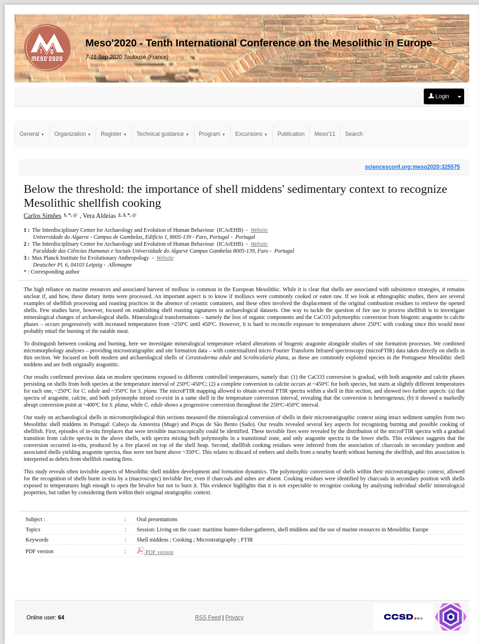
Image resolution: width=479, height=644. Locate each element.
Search (353, 134)
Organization (72, 134)
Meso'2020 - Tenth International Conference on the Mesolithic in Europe (258, 43)
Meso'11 (324, 134)
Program (212, 134)
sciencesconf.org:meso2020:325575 (412, 167)
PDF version (155, 552)
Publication (291, 134)
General (32, 134)
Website (259, 230)
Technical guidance (162, 134)
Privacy (234, 617)
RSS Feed (207, 617)
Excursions (251, 134)
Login (438, 96)
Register (114, 134)
